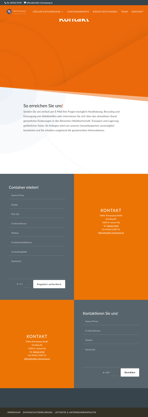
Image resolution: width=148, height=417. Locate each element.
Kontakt (137, 12)
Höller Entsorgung (47, 12)
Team (124, 12)
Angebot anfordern (49, 284)
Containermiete (78, 12)
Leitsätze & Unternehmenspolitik (75, 412)
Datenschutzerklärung (37, 412)
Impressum (13, 412)
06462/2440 (112, 226)
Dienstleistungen (105, 12)
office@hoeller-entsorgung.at (111, 232)
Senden (129, 372)
